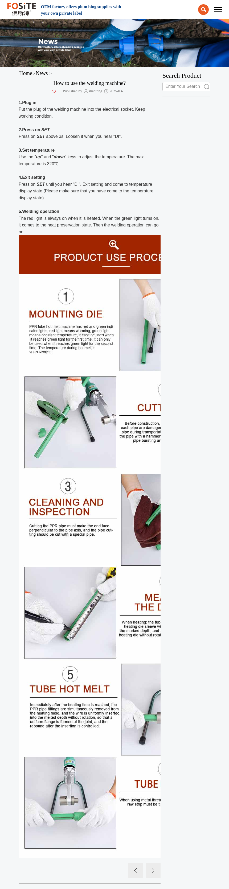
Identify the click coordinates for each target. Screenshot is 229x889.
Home (25, 73)
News (42, 73)
